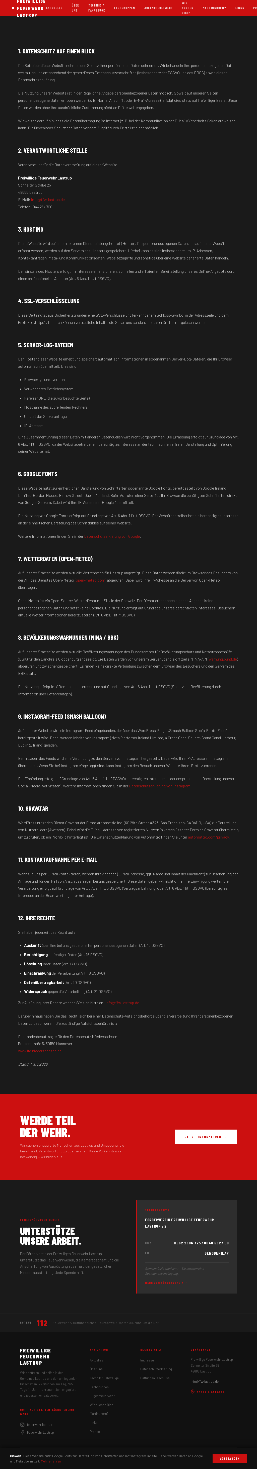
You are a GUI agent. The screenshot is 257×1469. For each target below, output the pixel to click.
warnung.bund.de (223, 659)
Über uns (75, 8)
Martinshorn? (214, 8)
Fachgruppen (124, 8)
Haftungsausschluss (155, 1378)
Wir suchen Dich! (102, 1405)
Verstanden (230, 1458)
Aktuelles (54, 8)
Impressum (148, 1360)
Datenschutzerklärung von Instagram (159, 785)
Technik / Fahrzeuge (96, 8)
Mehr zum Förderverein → (166, 1282)
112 (42, 1323)
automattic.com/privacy (208, 837)
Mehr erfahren (51, 1461)
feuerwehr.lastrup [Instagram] (36, 1424)
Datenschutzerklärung (156, 1369)
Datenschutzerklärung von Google (112, 536)
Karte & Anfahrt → (210, 1392)
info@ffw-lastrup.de (48, 199)
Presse (95, 1432)
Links (239, 8)
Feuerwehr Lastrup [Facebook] (37, 1432)
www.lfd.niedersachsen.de (39, 1050)
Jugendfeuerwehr (158, 8)
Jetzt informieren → (206, 1137)
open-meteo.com (90, 580)
